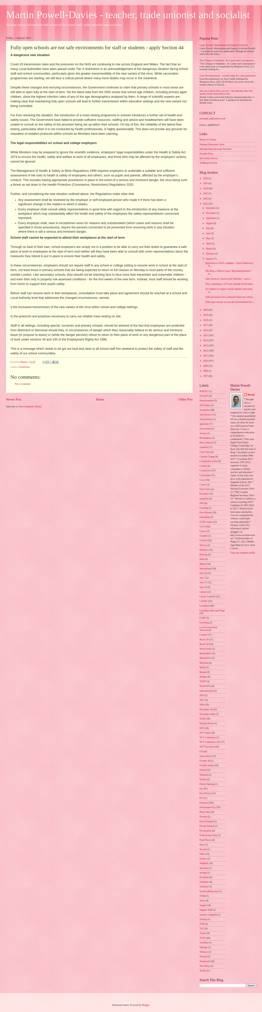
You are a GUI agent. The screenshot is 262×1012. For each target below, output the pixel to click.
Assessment (205, 428)
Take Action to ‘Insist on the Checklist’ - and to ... (228, 279)
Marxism (203, 663)
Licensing (204, 622)
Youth (202, 970)
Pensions (203, 802)
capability (204, 447)
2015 (205, 335)
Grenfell (203, 536)
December (211, 208)
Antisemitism (205, 419)
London (203, 634)
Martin (251, 394)
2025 (205, 183)
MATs (202, 667)
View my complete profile (242, 553)
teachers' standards (208, 914)
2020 (205, 310)
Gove (202, 526)
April (209, 243)
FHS (201, 503)
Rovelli (203, 849)
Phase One (204, 812)
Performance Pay (207, 807)
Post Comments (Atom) (30, 406)
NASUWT (204, 686)
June (208, 233)
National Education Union (211, 144)
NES (201, 695)
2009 (205, 366)
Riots (201, 844)
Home (100, 399)
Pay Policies (205, 793)
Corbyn (203, 466)
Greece (202, 531)
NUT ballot (204, 733)
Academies (204, 410)
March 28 (204, 644)
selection (203, 868)
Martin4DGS (205, 653)
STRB (202, 896)
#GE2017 (204, 391)
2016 (205, 330)
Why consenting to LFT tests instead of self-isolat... (229, 284)
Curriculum (204, 475)
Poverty (203, 816)
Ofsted (202, 770)
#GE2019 (204, 396)
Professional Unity (208, 835)
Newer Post (13, 399)
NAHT (202, 681)
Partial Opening (206, 784)
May (208, 238)
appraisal (203, 424)
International (205, 568)
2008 (205, 371)
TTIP (201, 924)
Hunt (201, 559)
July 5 (202, 578)
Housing (203, 554)
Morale (202, 672)
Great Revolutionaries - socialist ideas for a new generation (227, 75)
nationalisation (206, 691)
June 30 (203, 587)
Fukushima (204, 517)
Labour (202, 592)
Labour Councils (207, 596)
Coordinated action (208, 461)
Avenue (203, 433)
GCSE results (205, 522)
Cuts (201, 480)
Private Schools (206, 826)
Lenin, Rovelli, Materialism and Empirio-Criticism (223, 45)
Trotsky (203, 919)
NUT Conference (207, 737)
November (211, 213)
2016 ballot (204, 405)
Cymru (202, 484)
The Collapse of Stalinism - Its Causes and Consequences (226, 60)
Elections (203, 494)
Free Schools (205, 512)
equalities (204, 498)
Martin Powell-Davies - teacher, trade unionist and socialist (128, 14)
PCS (201, 798)
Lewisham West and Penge (212, 610)
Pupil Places (205, 840)
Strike (202, 900)
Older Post (186, 399)
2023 (205, 193)
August (209, 223)
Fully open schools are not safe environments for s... (230, 302)
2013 (205, 345)
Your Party (204, 966)
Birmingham (205, 438)
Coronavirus (24, 367)
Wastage (203, 947)
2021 (205, 203)
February (210, 253)
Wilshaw (203, 952)
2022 (205, 198)
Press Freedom (206, 821)
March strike (205, 649)
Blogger (145, 1005)
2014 (205, 340)
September (211, 218)
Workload (204, 961)
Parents (203, 779)
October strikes (206, 765)
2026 (205, 178)
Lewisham (204, 605)
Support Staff (205, 910)
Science (203, 858)
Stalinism (203, 886)
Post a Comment (22, 384)
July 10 (202, 573)
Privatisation (205, 830)
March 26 (204, 639)
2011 (205, 355)
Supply (202, 905)
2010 (205, 361)
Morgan (203, 676)
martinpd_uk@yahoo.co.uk (212, 118)
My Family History (208, 158)
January (210, 259)
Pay (201, 788)
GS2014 (203, 540)
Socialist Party (206, 153)
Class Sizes (204, 452)
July (208, 228)
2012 (205, 350)
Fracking (203, 508)
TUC (201, 928)
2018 (205, 320)
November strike (207, 714)
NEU (201, 700)
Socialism (204, 877)
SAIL (202, 854)
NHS (201, 704)
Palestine (203, 775)
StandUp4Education (209, 891)
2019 (205, 315)
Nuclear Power (206, 723)
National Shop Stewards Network (215, 149)
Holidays (203, 550)
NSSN (202, 718)
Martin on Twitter (207, 139)
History (203, 545)
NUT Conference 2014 (210, 742)
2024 (205, 188)
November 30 (205, 709)
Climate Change (207, 456)
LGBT (202, 618)
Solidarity (204, 882)
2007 (205, 376)
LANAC (203, 601)
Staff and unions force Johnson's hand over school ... (230, 297)
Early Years (204, 489)
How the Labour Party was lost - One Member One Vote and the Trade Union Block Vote (226, 92)
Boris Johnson (206, 442)
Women (203, 956)
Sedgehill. (204, 863)
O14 (201, 751)
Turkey (202, 933)
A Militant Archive (208, 163)
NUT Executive (206, 746)
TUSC (202, 938)
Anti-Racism (205, 414)
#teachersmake (206, 400)
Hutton (202, 564)
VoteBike (203, 942)
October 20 (204, 760)
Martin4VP (204, 658)
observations (205, 756)
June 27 (203, 582)
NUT (201, 728)
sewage (203, 872)
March (209, 248)
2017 (205, 325)
